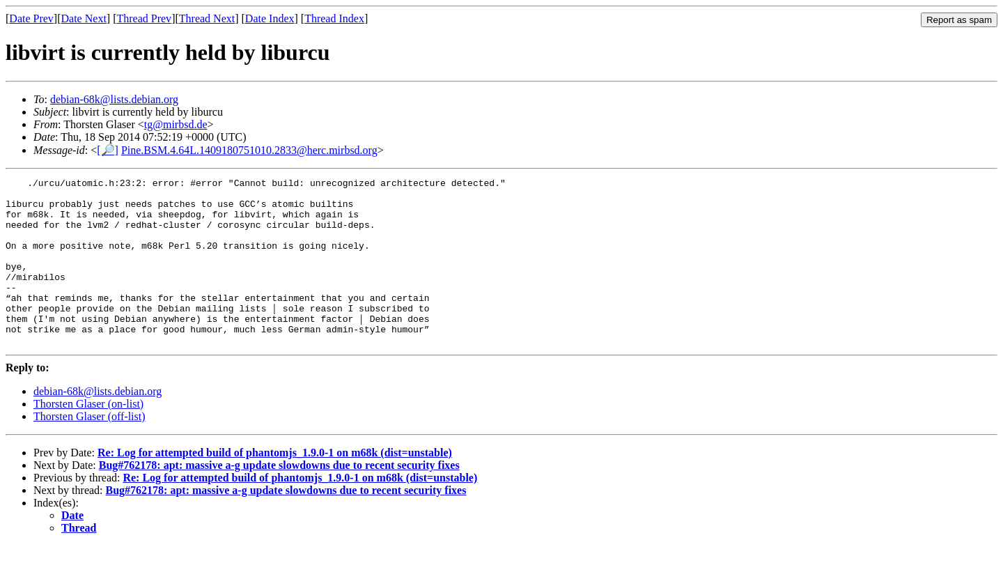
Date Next (84, 18)
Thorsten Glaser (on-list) (88, 437)
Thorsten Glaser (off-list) (89, 450)
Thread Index (334, 18)
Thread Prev (143, 18)
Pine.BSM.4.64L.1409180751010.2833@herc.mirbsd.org (249, 150)
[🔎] (107, 150)
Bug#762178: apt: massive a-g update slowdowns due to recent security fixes (279, 498)
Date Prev (31, 18)
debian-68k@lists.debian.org (114, 99)
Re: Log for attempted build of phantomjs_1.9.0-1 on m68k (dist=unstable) (275, 486)
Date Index (270, 18)
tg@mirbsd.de (176, 124)
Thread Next (207, 18)
